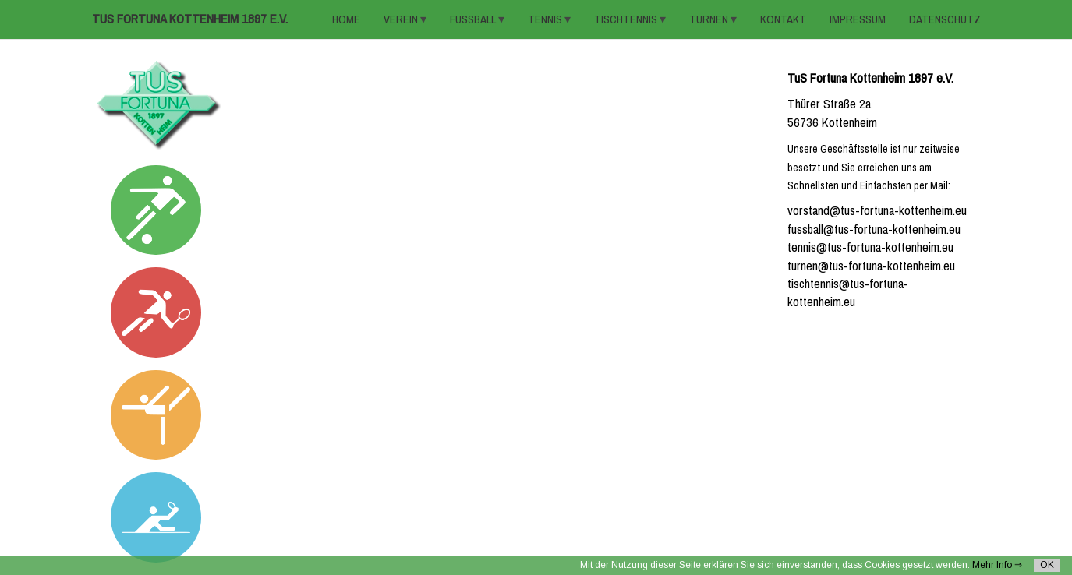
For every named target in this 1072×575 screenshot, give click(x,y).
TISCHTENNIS (627, 19)
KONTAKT (783, 19)
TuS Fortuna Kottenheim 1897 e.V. (190, 19)
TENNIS (546, 19)
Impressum (858, 19)
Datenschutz (945, 19)
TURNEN (710, 19)
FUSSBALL (474, 19)
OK (1047, 564)
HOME (346, 19)
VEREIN (402, 19)
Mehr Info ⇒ (997, 564)
